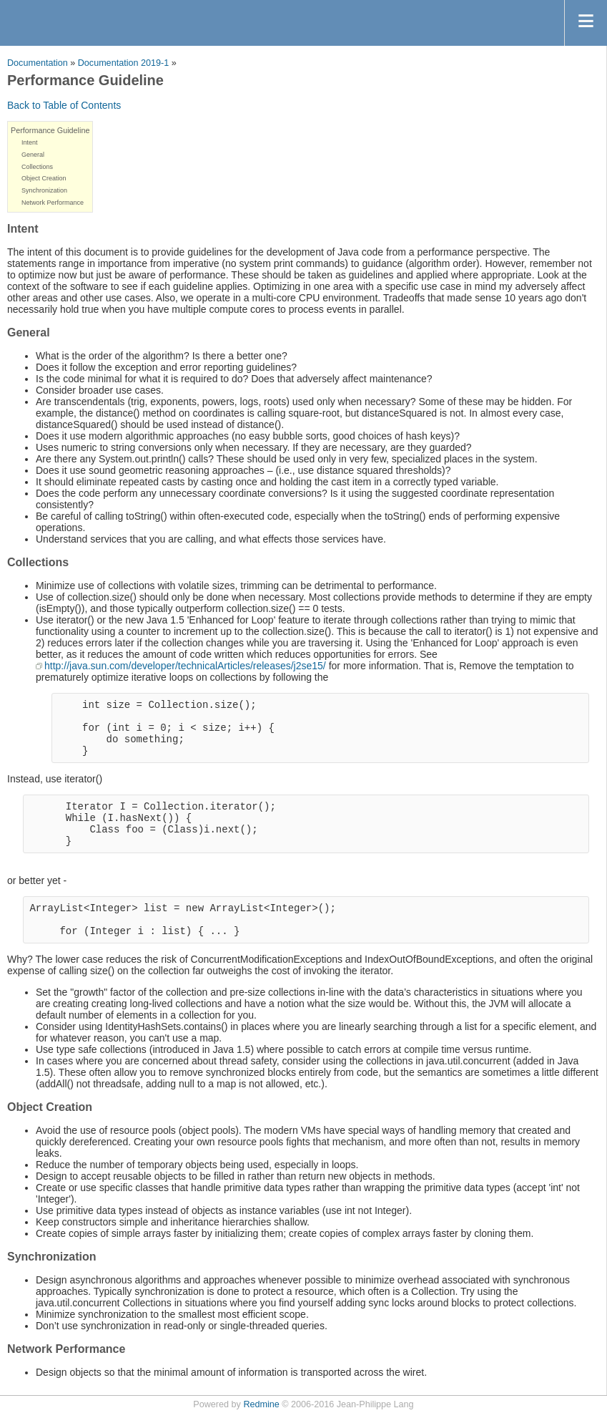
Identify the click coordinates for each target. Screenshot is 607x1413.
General (32, 154)
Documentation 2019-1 (123, 63)
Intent (29, 142)
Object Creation (43, 178)
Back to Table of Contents (64, 105)
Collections (37, 166)
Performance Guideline (50, 130)
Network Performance (52, 202)
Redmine (261, 1404)
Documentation (37, 63)
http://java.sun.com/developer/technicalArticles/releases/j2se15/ (185, 665)
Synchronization (44, 190)
